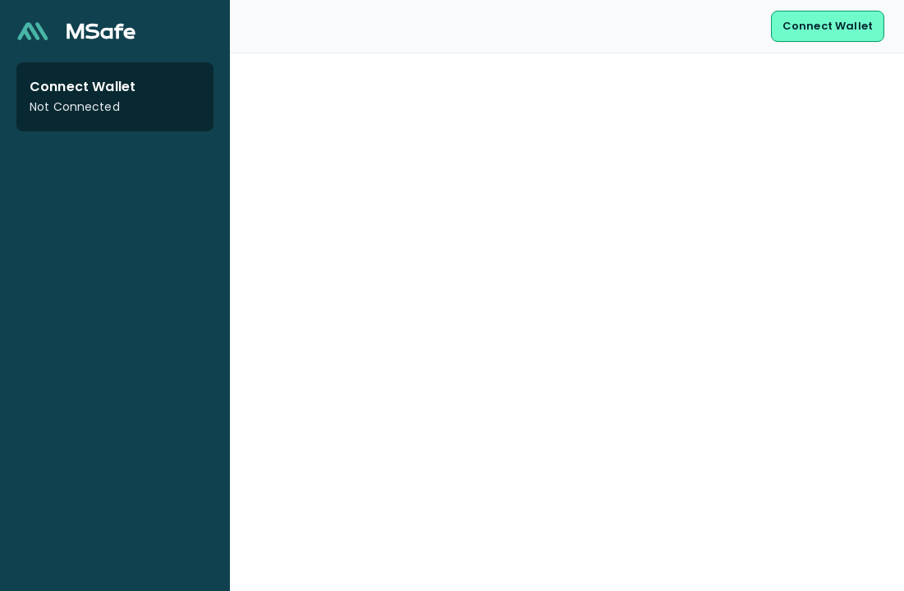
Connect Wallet (827, 26)
